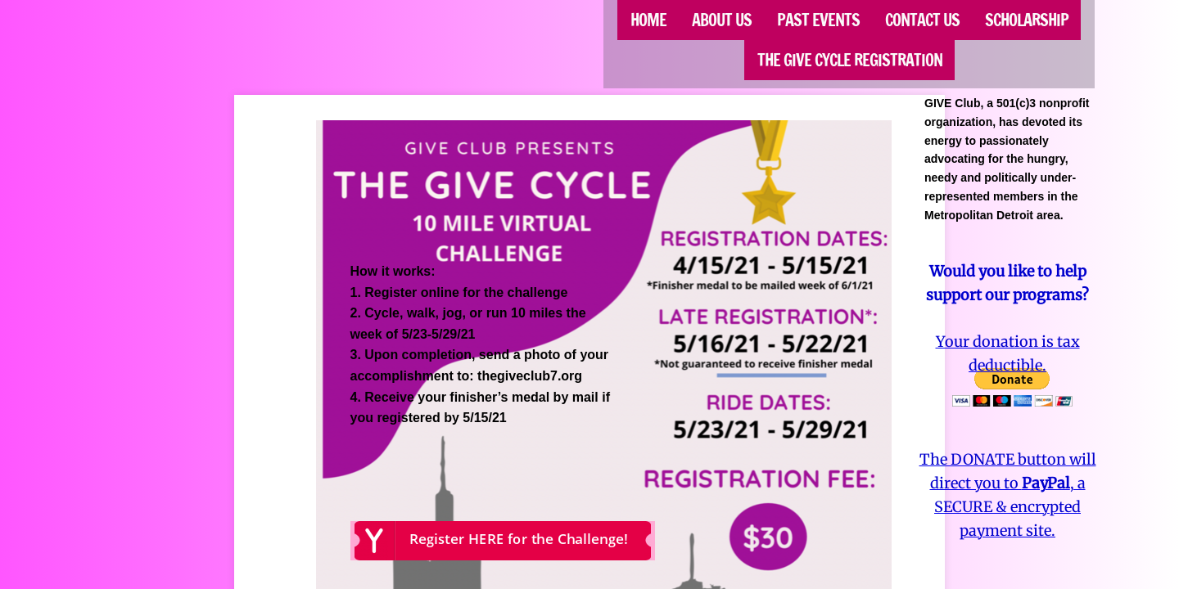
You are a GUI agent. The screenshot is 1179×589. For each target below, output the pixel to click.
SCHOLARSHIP (1026, 20)
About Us (722, 20)
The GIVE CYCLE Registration (849, 60)
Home (648, 20)
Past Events (818, 20)
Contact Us (922, 20)
